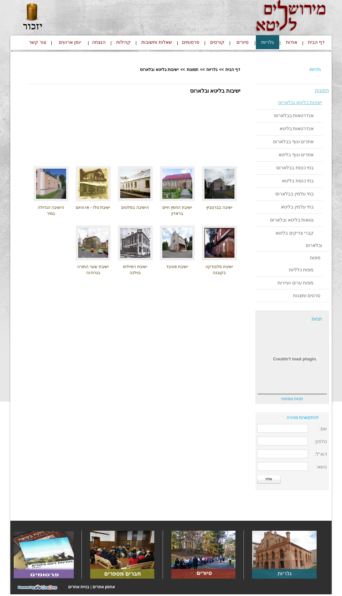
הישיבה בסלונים (135, 207)
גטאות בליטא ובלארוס (292, 220)
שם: (323, 428)
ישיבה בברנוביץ (219, 207)
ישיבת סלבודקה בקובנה (219, 269)
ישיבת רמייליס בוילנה (135, 269)
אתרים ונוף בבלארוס (293, 141)
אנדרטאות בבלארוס (294, 115)
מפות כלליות (301, 269)
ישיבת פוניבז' (177, 266)
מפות (315, 257)
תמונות (322, 90)
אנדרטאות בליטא (297, 128)
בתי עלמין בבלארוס (294, 193)
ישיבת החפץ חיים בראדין (177, 210)
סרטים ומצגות (307, 295)
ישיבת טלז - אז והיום (93, 207)
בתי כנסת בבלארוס (295, 167)
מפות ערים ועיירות (296, 282)
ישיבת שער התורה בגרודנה (93, 269)
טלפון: (321, 441)
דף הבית (232, 69)
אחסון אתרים (104, 587)
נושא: (321, 467)
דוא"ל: (321, 454)
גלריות (315, 69)
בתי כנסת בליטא (298, 180)
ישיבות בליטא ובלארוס (300, 102)
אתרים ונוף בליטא (296, 154)
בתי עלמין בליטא (297, 206)
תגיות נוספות (292, 399)
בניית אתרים (78, 587)
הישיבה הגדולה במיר (51, 210)
